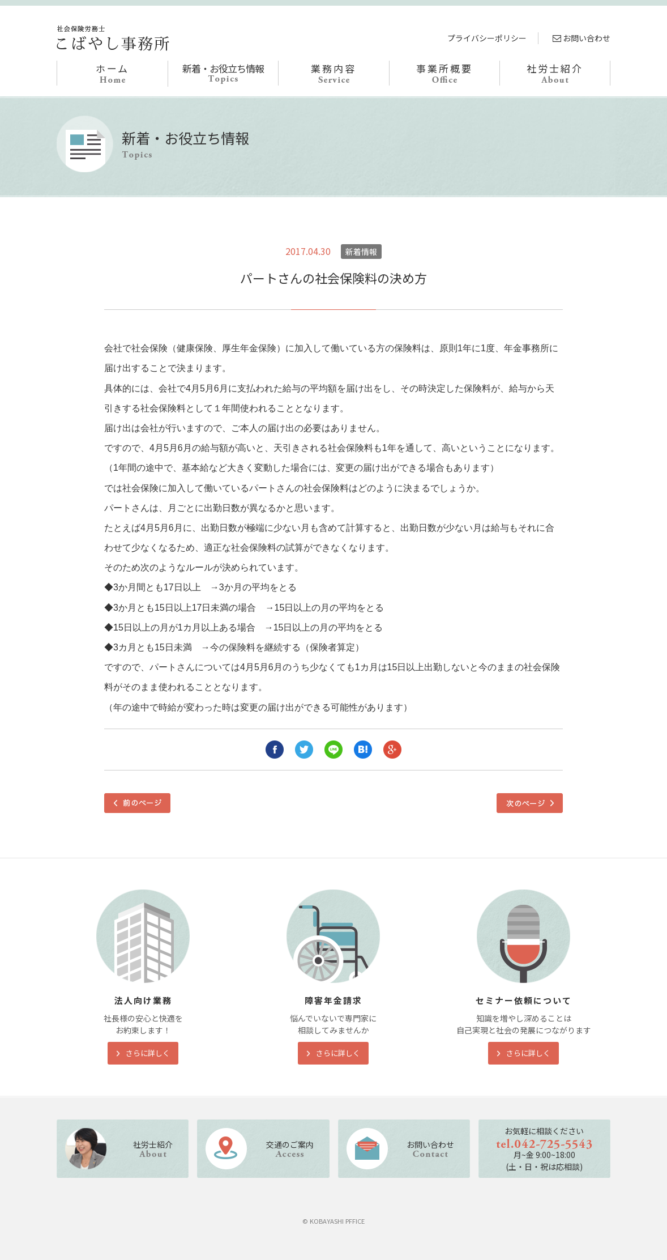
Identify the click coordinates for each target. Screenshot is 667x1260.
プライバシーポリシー (487, 38)
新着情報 (361, 251)
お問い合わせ (581, 38)
